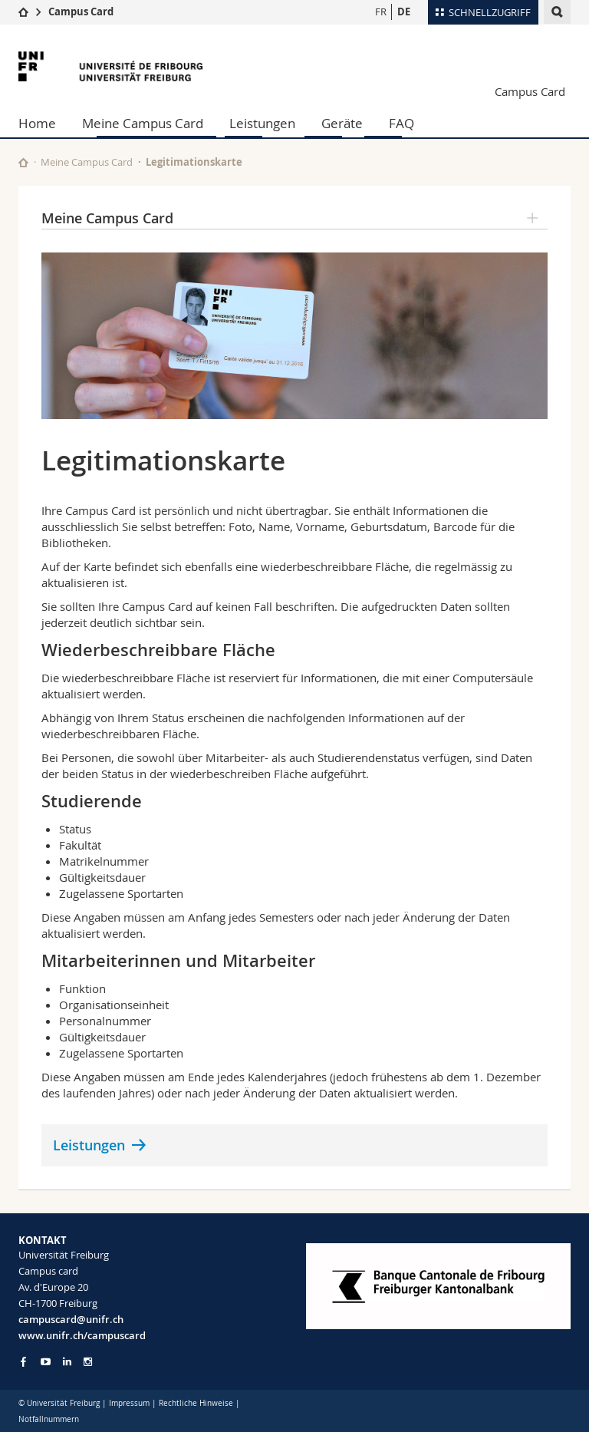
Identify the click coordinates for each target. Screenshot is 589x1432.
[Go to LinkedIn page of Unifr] (67, 1362)
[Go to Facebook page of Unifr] (23, 1361)
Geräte (342, 123)
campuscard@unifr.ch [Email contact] (70, 1319)
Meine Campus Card (142, 123)
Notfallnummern (48, 1419)
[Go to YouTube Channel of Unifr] (46, 1362)
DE (403, 11)
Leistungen (262, 123)
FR (381, 11)
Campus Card (81, 11)
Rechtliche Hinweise (196, 1403)
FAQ (401, 123)
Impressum (129, 1403)
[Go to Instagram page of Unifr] (88, 1362)
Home (37, 123)
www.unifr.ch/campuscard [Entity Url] (82, 1335)
